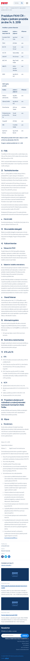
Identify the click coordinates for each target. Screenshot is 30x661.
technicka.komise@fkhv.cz (10, 538)
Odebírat (24, 636)
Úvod (2, 8)
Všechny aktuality (6, 565)
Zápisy (7, 8)
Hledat (22, 3)
